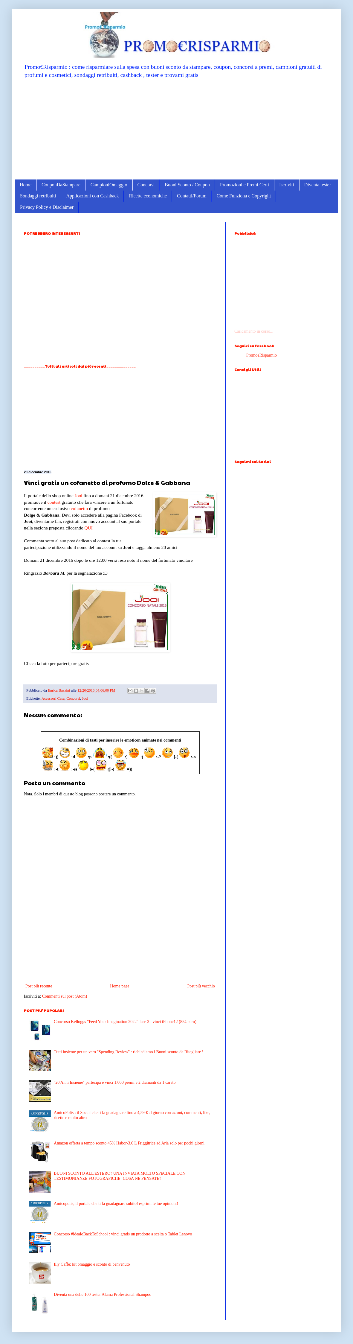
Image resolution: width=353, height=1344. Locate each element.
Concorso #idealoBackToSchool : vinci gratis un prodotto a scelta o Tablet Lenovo (123, 1234)
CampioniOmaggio (109, 184)
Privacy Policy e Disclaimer (47, 207)
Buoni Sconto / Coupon (187, 184)
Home (25, 184)
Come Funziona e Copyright (244, 195)
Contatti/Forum (192, 195)
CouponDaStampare (61, 184)
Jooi (78, 495)
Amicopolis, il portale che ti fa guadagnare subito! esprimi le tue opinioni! (116, 1203)
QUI (89, 527)
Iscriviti (286, 184)
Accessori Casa (53, 698)
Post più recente (38, 986)
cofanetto (79, 508)
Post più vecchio (201, 986)
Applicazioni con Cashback (92, 195)
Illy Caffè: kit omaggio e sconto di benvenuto (92, 1264)
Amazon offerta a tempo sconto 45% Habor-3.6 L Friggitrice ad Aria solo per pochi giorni (129, 1143)
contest (54, 502)
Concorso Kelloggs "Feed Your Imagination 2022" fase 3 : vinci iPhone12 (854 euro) (125, 1021)
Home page (119, 986)
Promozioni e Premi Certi (244, 184)
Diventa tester (317, 184)
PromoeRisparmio (261, 355)
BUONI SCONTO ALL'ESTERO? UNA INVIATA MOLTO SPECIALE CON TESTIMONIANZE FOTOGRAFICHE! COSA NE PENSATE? (119, 1176)
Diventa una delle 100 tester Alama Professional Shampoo (102, 1294)
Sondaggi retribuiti (38, 195)
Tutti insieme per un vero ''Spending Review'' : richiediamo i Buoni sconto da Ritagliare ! (128, 1052)
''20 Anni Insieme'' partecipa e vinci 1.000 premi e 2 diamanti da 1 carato (114, 1082)
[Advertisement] (176, 129)
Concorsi (146, 184)
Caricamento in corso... (253, 331)
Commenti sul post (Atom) (64, 996)
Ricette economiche (148, 195)
